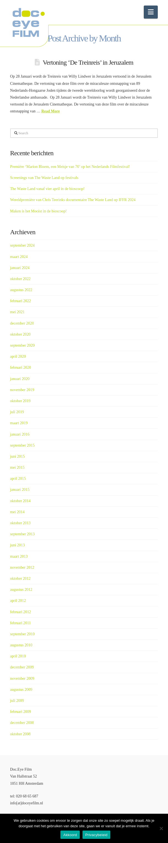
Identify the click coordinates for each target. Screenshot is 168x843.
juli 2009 (17, 701)
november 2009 (22, 678)
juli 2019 (17, 412)
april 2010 (18, 656)
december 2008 (22, 723)
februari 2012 (20, 612)
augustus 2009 (21, 689)
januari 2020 (20, 379)
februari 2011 (20, 623)
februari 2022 (20, 301)
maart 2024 (19, 257)
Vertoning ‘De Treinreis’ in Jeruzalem (88, 62)
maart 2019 (19, 423)
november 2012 (22, 567)
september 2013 (22, 534)
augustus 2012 (21, 590)
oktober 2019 (20, 401)
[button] (151, 12)
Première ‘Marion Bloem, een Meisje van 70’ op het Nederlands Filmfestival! (70, 167)
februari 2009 (20, 712)
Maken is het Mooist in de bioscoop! (38, 211)
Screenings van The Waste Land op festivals (44, 178)
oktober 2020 (20, 334)
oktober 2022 (20, 279)
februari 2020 (20, 367)
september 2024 (22, 245)
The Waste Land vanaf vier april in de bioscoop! (47, 189)
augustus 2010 (21, 645)
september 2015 (22, 445)
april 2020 (18, 356)
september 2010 (22, 634)
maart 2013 (19, 556)
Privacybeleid (96, 835)
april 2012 (18, 601)
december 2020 (22, 323)
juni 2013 (17, 545)
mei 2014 (17, 512)
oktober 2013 (20, 523)
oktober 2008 (20, 734)
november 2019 (22, 390)
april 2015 (18, 478)
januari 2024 (20, 268)
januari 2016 (20, 434)
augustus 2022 (21, 290)
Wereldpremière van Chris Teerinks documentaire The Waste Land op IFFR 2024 (73, 200)
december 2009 (22, 667)
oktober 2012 (20, 578)
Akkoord (70, 835)
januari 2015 (20, 490)
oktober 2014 (20, 501)
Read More (50, 111)
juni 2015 (17, 456)
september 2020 (22, 345)
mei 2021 (17, 312)
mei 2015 (17, 467)
